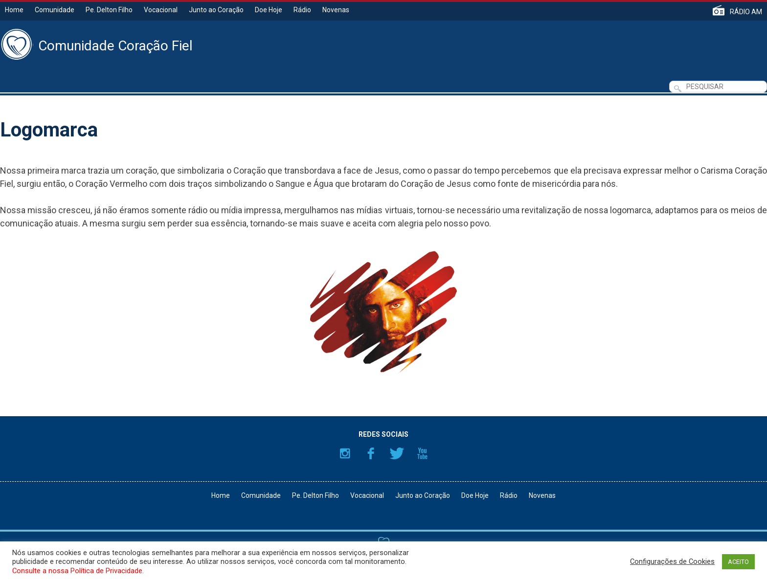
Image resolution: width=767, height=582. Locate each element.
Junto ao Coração (216, 9)
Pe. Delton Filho (109, 9)
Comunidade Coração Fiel (115, 46)
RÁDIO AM (746, 11)
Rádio (302, 9)
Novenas (335, 9)
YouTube (422, 453)
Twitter (396, 453)
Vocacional (161, 9)
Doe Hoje (268, 9)
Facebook (370, 453)
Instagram (345, 453)
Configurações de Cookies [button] (672, 561)
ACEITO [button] (738, 561)
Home (14, 9)
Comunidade (54, 9)
